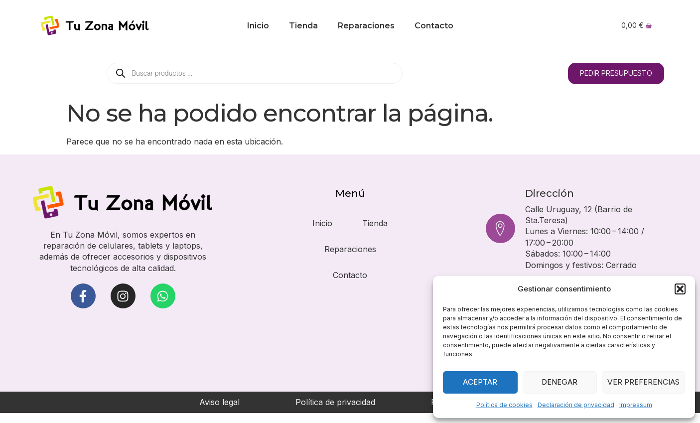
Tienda (303, 25)
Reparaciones (366, 25)
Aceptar (480, 382)
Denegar (559, 382)
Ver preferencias (643, 382)
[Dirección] (501, 228)
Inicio (258, 25)
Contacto (434, 25)
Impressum (635, 405)
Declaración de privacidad (576, 405)
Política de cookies (504, 405)
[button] (680, 289)
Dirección (550, 193)
